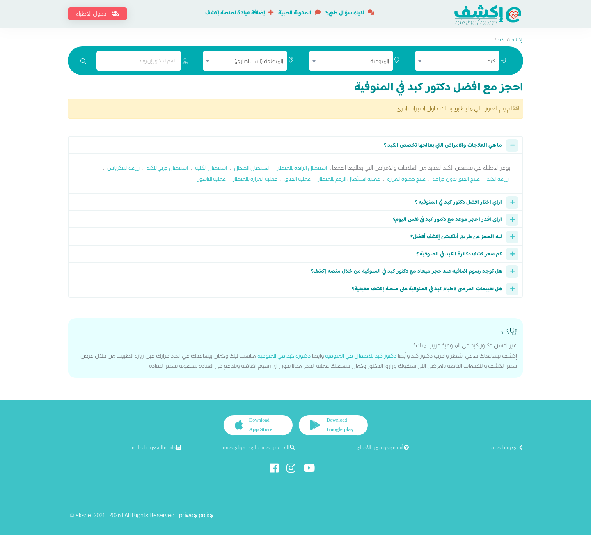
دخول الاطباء (97, 13)
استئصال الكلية (211, 168)
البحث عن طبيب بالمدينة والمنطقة (259, 447)
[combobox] (457, 61)
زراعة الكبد (498, 179)
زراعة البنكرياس (123, 168)
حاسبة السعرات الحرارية (156, 447)
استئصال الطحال (252, 168)
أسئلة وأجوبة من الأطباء (383, 447)
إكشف (515, 40)
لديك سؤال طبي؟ (349, 13)
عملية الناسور (211, 179)
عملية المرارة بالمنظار (255, 179)
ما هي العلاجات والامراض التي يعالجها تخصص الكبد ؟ (443, 145)
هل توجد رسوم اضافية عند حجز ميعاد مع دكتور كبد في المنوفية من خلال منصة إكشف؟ (406, 271)
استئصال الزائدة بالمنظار (302, 168)
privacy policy (196, 515)
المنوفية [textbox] (379, 61)
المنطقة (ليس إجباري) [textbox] (258, 61)
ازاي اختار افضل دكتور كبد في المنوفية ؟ (458, 202)
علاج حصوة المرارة (406, 179)
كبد (500, 40)
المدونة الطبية (299, 13)
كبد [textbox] (491, 61)
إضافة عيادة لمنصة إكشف (239, 13)
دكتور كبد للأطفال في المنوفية (360, 355)
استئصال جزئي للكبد (167, 168)
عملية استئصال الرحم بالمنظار (349, 179)
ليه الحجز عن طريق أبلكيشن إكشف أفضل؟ (456, 236)
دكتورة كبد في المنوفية (284, 355)
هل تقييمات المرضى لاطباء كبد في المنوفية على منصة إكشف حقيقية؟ (427, 289)
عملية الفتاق (297, 179)
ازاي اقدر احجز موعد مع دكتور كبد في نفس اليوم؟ (447, 219)
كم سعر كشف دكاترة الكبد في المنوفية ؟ (459, 254)
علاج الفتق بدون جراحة (456, 179)
